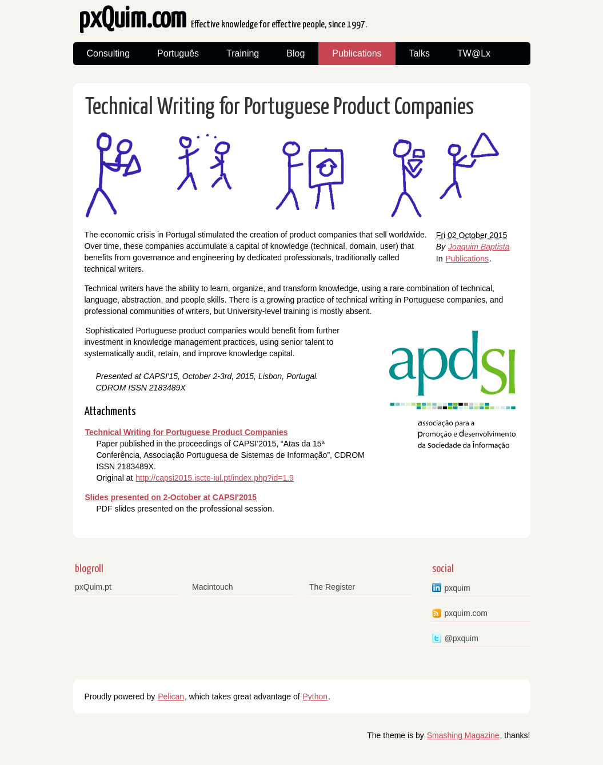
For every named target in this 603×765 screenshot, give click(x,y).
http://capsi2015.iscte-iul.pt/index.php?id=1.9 (214, 477)
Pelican (171, 696)
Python (315, 696)
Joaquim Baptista (478, 246)
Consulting (108, 53)
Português (178, 53)
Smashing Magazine (463, 735)
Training (242, 53)
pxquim (457, 588)
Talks (419, 53)
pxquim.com (466, 613)
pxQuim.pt (93, 586)
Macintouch (212, 586)
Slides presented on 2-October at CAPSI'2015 (171, 497)
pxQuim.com (223, 22)
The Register (332, 586)
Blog (295, 53)
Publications (356, 53)
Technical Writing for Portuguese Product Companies (279, 107)
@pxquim (461, 638)
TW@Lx (473, 53)
